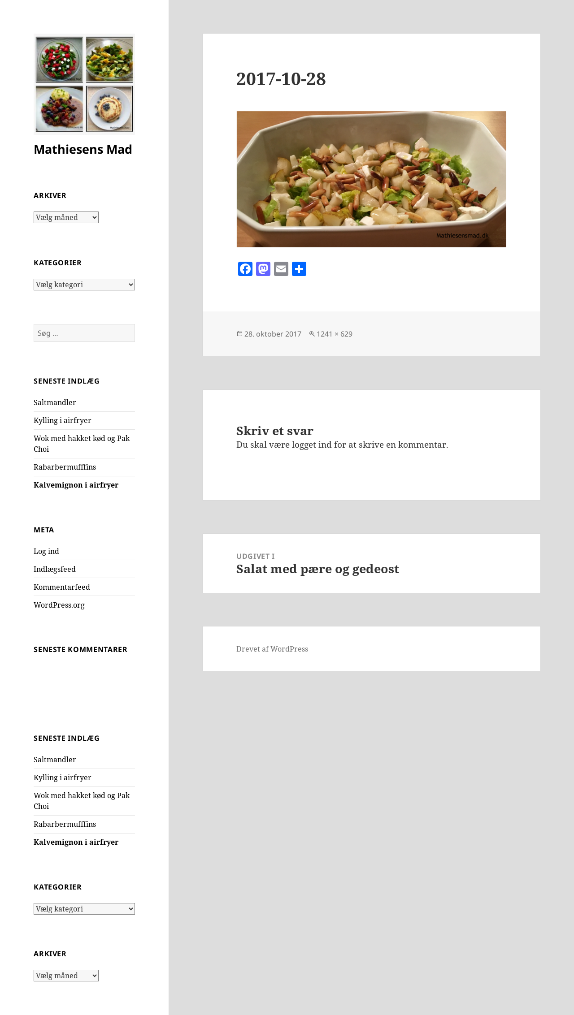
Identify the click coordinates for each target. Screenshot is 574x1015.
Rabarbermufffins (65, 467)
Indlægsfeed (55, 569)
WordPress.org (59, 605)
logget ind (312, 444)
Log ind (46, 551)
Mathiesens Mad (83, 149)
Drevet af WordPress (272, 649)
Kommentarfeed (62, 587)
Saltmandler (55, 402)
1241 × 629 (334, 334)
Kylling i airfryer (62, 420)
